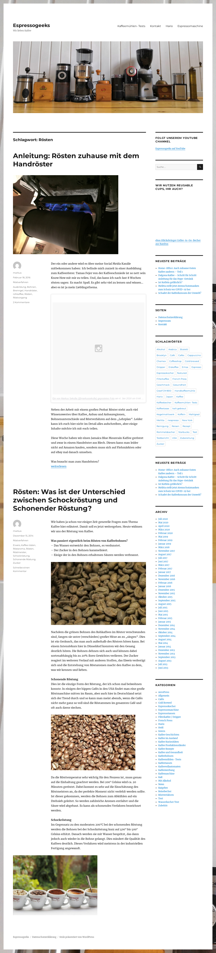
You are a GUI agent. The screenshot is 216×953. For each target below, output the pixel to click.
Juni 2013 (163, 667)
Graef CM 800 (164, 390)
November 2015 (166, 593)
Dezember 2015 (166, 589)
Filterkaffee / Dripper (169, 717)
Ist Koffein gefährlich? (170, 282)
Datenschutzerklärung (170, 317)
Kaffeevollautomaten (169, 766)
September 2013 (166, 657)
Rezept (186, 426)
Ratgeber (163, 787)
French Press (179, 379)
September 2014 (167, 636)
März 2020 (164, 529)
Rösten (28, 294)
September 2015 (167, 600)
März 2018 (163, 547)
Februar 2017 (165, 568)
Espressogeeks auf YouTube (170, 148)
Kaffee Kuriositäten (168, 741)
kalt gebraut (179, 408)
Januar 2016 (164, 586)
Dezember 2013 (166, 650)
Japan (169, 396)
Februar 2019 (165, 540)
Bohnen (31, 287)
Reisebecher (164, 791)
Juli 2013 (162, 664)
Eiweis (16, 545)
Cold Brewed (165, 702)
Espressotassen (166, 713)
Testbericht (163, 438)
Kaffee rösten (28, 545)
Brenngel (18, 290)
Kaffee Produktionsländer (172, 745)
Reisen (175, 426)
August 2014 (164, 639)
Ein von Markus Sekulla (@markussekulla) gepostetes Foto (83, 398)
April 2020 (163, 526)
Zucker (17, 562)
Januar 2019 (164, 543)
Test (195, 432)
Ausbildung (19, 287)
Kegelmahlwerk (165, 414)
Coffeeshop (175, 361)
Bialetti (184, 349)
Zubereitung (187, 438)
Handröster (30, 290)
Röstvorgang (20, 297)
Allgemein (163, 695)
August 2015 (164, 604)
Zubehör (163, 805)
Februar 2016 (165, 582)
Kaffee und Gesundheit (170, 752)
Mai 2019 (163, 536)
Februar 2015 (165, 618)
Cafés (181, 355)
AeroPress (163, 692)
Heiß (160, 727)
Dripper (161, 367)
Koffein (181, 414)
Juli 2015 (162, 607)
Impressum (164, 320)
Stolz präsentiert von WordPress (76, 937)
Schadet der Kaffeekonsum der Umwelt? (179, 293)
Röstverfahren (20, 282)
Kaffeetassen (165, 763)
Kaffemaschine (166, 773)
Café (172, 355)
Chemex (161, 361)
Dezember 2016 (166, 575)
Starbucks (183, 432)
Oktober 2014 (165, 632)
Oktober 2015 (165, 597)
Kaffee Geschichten (168, 734)
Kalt (160, 777)
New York (187, 420)
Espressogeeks (31, 25)
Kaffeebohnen (165, 756)
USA (174, 438)
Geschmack (163, 384)
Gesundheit (179, 384)
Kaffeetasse (163, 408)
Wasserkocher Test (168, 802)
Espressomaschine (190, 26)
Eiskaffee (174, 367)
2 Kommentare (21, 302)
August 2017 (164, 554)
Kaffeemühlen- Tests (131, 26)
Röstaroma (19, 548)
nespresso (173, 420)
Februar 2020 (165, 533)
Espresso (196, 367)
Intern (161, 731)
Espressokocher (165, 373)
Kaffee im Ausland (168, 738)
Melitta (160, 420)
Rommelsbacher (166, 432)
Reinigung (162, 426)
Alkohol (161, 349)
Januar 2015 (164, 621)
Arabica (172, 349)
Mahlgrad (194, 414)
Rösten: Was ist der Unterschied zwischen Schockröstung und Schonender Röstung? (69, 500)
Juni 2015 (163, 611)
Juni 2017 (163, 561)
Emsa (185, 367)
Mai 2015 (163, 614)
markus (17, 272)
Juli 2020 (163, 519)
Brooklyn (162, 355)
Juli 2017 (162, 558)
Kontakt (155, 26)
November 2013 (166, 653)
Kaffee (179, 396)
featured (182, 373)
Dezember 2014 (166, 625)
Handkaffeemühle (185, 390)
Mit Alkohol (164, 780)
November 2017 (166, 550)
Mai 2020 (163, 522)
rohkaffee (18, 294)
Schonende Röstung (24, 559)
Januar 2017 (164, 572)
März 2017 (163, 565)
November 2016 (166, 579)
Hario (169, 26)
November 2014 (166, 628)
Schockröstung (21, 555)
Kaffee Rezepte (166, 748)
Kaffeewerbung (166, 770)
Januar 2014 (164, 646)
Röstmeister (19, 552)
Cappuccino (194, 355)
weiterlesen (58, 466)
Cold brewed (192, 361)
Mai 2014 (163, 643)
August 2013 (164, 660)
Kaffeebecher (164, 402)
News (161, 784)
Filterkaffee (163, 379)
